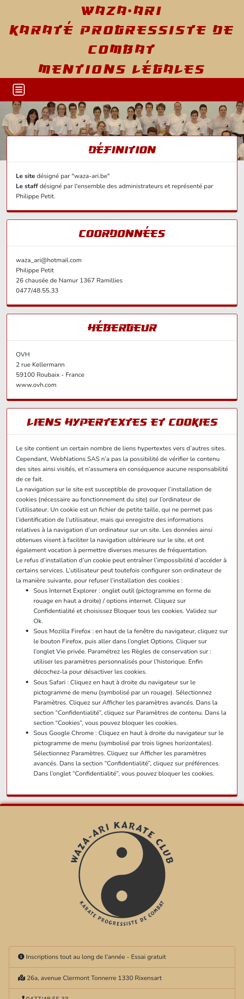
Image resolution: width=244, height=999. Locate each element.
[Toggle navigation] (18, 90)
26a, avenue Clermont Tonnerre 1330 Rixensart (94, 977)
